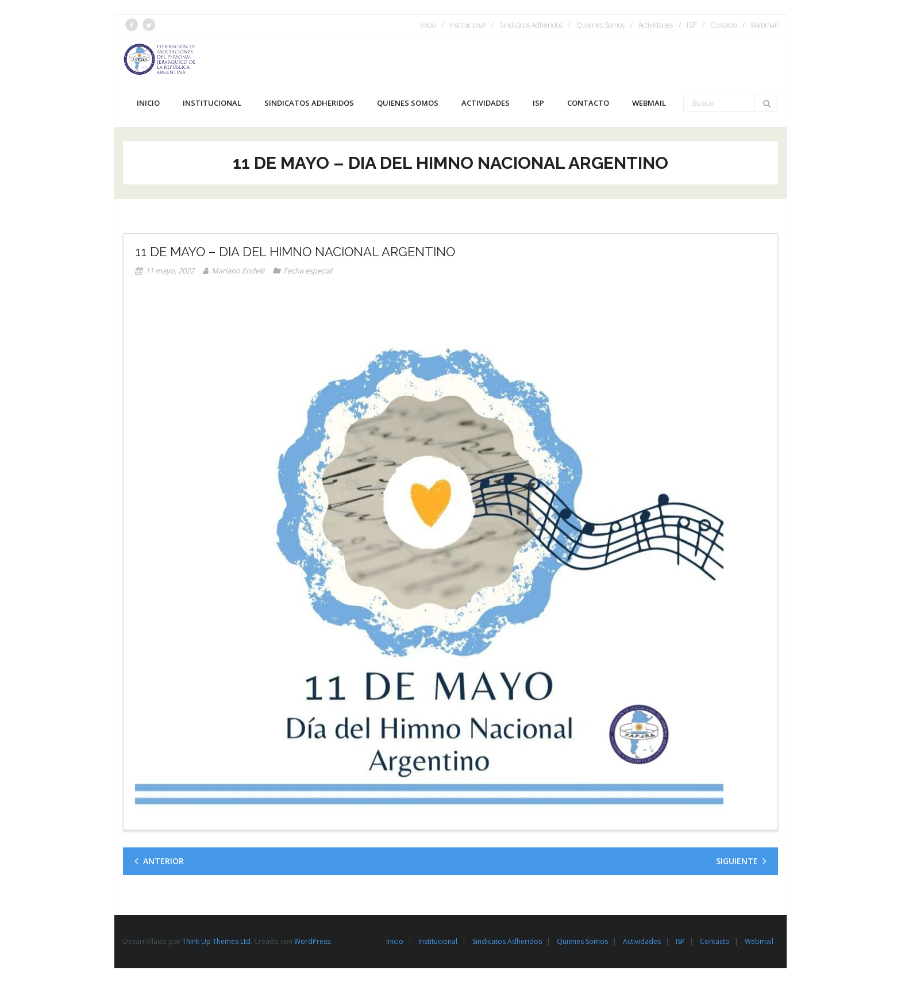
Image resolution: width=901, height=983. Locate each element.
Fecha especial (307, 270)
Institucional (467, 25)
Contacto (723, 25)
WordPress (312, 941)
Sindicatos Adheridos (531, 25)
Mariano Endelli (237, 270)
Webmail (764, 25)
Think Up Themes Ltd (216, 941)
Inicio (428, 25)
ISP (691, 25)
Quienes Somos (600, 25)
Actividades (655, 25)
